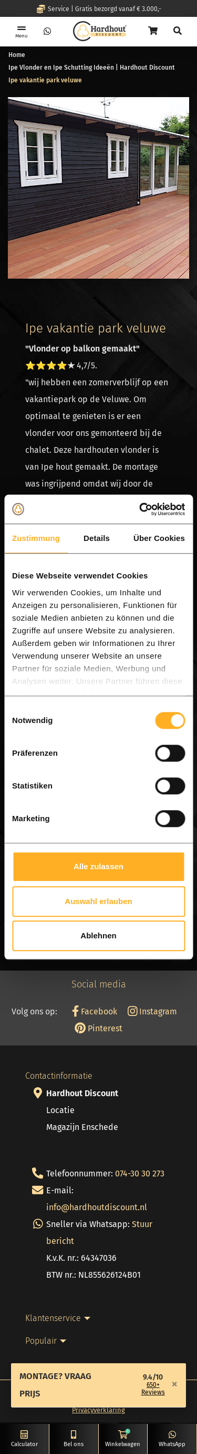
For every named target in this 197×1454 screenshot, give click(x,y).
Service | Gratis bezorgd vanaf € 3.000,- (98, 9)
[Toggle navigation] (21, 31)
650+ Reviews (153, 1388)
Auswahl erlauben (98, 901)
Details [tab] (97, 538)
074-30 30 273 (139, 1173)
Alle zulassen (98, 866)
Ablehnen (98, 935)
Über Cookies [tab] (159, 538)
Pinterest (98, 1028)
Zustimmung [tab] (36, 538)
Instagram (153, 1011)
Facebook (94, 1011)
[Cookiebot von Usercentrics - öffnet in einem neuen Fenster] (140, 509)
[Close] (174, 1383)
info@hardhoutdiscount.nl (96, 1207)
